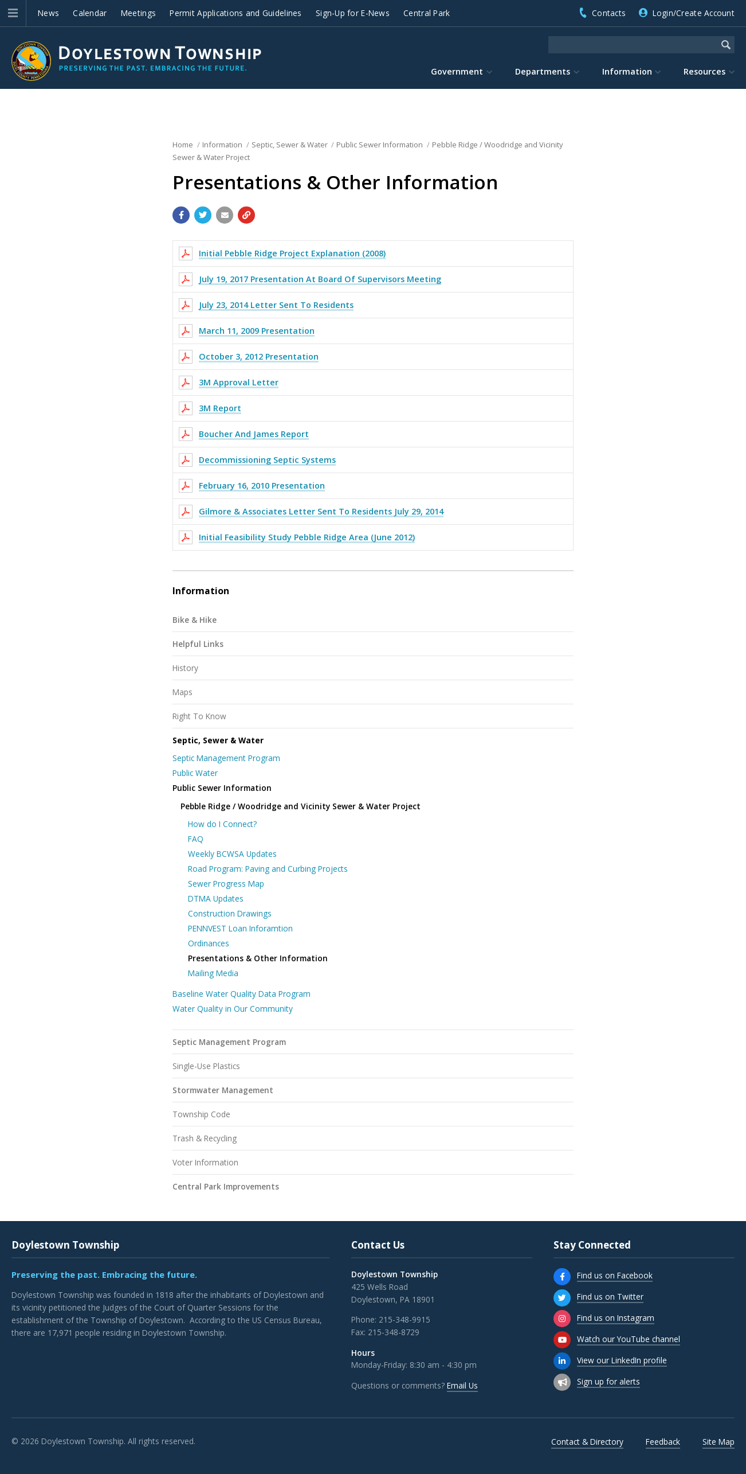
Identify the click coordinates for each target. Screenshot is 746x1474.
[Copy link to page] (246, 215)
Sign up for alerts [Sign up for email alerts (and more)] (608, 1381)
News (48, 12)
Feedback (663, 1441)
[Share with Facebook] (181, 215)
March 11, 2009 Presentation (257, 330)
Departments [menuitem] (542, 71)
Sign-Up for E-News (353, 12)
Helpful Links (197, 643)
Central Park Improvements (225, 1186)
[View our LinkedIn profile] (562, 1361)
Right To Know (199, 716)
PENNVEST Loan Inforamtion (240, 928)
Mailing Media (213, 973)
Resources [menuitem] (704, 71)
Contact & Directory (587, 1441)
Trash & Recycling (204, 1138)
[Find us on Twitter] (562, 1298)
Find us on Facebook (615, 1275)
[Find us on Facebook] (562, 1276)
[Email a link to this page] (224, 215)
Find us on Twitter (610, 1296)
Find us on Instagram (615, 1317)
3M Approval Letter (238, 382)
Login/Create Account (694, 12)
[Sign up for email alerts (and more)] (562, 1382)
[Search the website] (632, 44)
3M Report (220, 408)
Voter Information (205, 1162)
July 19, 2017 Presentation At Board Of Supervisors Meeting (320, 279)
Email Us (462, 1385)
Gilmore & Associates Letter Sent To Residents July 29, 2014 (321, 511)
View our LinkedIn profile (622, 1360)
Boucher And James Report (254, 433)
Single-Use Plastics (206, 1065)
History (185, 667)
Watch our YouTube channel (628, 1338)
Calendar (90, 12)
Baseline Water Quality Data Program (241, 993)
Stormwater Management (222, 1090)
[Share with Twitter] (202, 215)
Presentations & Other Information (258, 958)
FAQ (195, 838)
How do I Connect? (222, 823)
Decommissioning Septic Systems (267, 459)
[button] (13, 13)
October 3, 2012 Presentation (259, 356)
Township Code (201, 1114)
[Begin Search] (726, 44)
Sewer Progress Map (226, 883)
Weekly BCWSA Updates (232, 853)
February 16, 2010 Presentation (262, 485)
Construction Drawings (230, 913)
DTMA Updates (216, 898)
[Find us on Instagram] (562, 1318)
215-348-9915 (404, 1319)
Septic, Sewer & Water (218, 740)
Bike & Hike (194, 619)
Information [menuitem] (627, 71)
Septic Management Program (226, 757)
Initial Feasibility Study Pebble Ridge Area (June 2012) (307, 537)
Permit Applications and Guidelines (235, 12)
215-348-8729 (393, 1332)
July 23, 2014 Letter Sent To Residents (276, 304)
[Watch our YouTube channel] (562, 1339)
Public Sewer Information (222, 787)
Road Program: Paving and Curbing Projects (268, 868)
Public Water (195, 772)
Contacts (609, 12)
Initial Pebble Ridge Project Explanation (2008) (292, 253)
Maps (182, 692)
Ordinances (208, 943)
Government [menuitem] (457, 71)
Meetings (138, 12)
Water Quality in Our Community (232, 1008)
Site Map (718, 1441)
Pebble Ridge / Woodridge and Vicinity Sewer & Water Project (300, 806)
